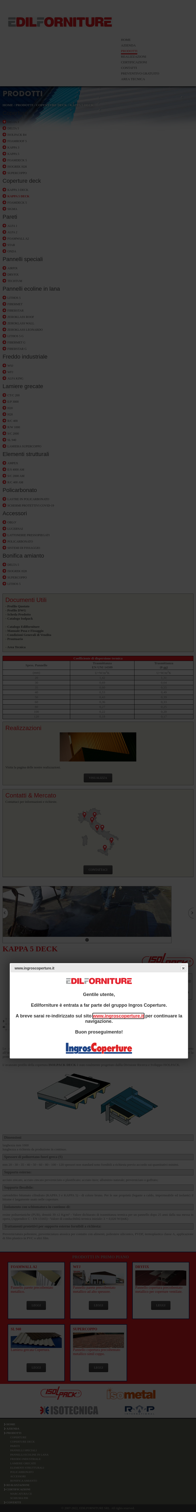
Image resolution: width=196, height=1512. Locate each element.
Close (183, 968)
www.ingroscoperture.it (118, 1015)
